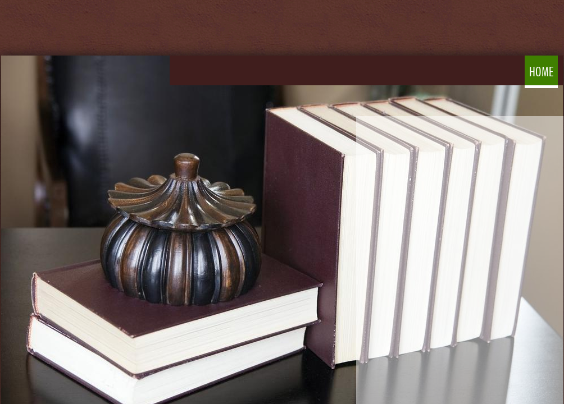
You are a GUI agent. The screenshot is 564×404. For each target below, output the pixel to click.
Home (541, 72)
